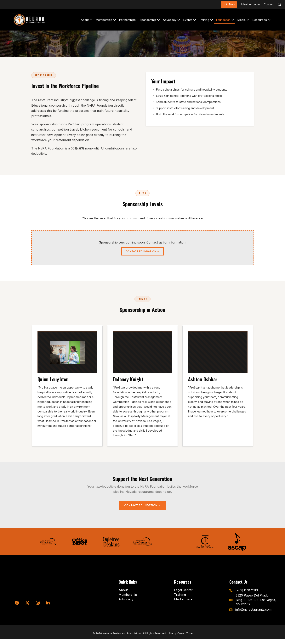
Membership (103, 20)
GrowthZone (185, 633)
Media (241, 20)
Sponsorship (148, 20)
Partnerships (127, 20)
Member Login (250, 4)
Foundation (223, 20)
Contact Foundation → (143, 251)
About (85, 20)
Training (204, 20)
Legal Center (183, 590)
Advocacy (169, 20)
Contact (269, 4)
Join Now (229, 4)
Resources (259, 20)
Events (187, 20)
